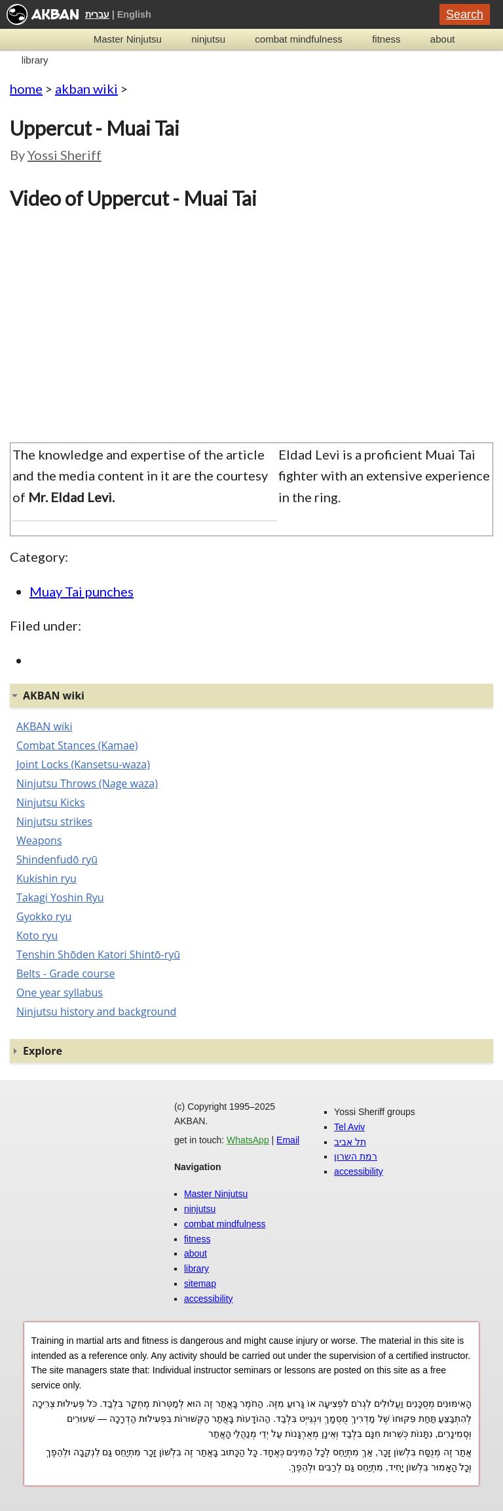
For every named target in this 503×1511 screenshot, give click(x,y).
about (442, 39)
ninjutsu (208, 39)
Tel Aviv (349, 1127)
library (35, 60)
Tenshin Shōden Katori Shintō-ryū (98, 954)
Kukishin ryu (46, 878)
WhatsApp (248, 1140)
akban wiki (86, 88)
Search (464, 14)
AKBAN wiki (44, 726)
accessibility (208, 1298)
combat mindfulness (298, 39)
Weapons (39, 840)
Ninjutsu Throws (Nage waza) (87, 783)
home (26, 88)
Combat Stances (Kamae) (77, 745)
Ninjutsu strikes (54, 821)
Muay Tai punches (81, 591)
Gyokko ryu (43, 916)
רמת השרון (355, 1156)
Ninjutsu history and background (96, 1011)
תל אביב (350, 1142)
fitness (386, 39)
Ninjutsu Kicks (50, 802)
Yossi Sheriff (65, 155)
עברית (97, 14)
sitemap (200, 1283)
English (134, 14)
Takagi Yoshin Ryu (60, 897)
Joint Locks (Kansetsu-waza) (83, 764)
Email (287, 1140)
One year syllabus (59, 992)
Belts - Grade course (65, 973)
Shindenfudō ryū (57, 859)
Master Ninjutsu (128, 39)
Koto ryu (37, 935)
